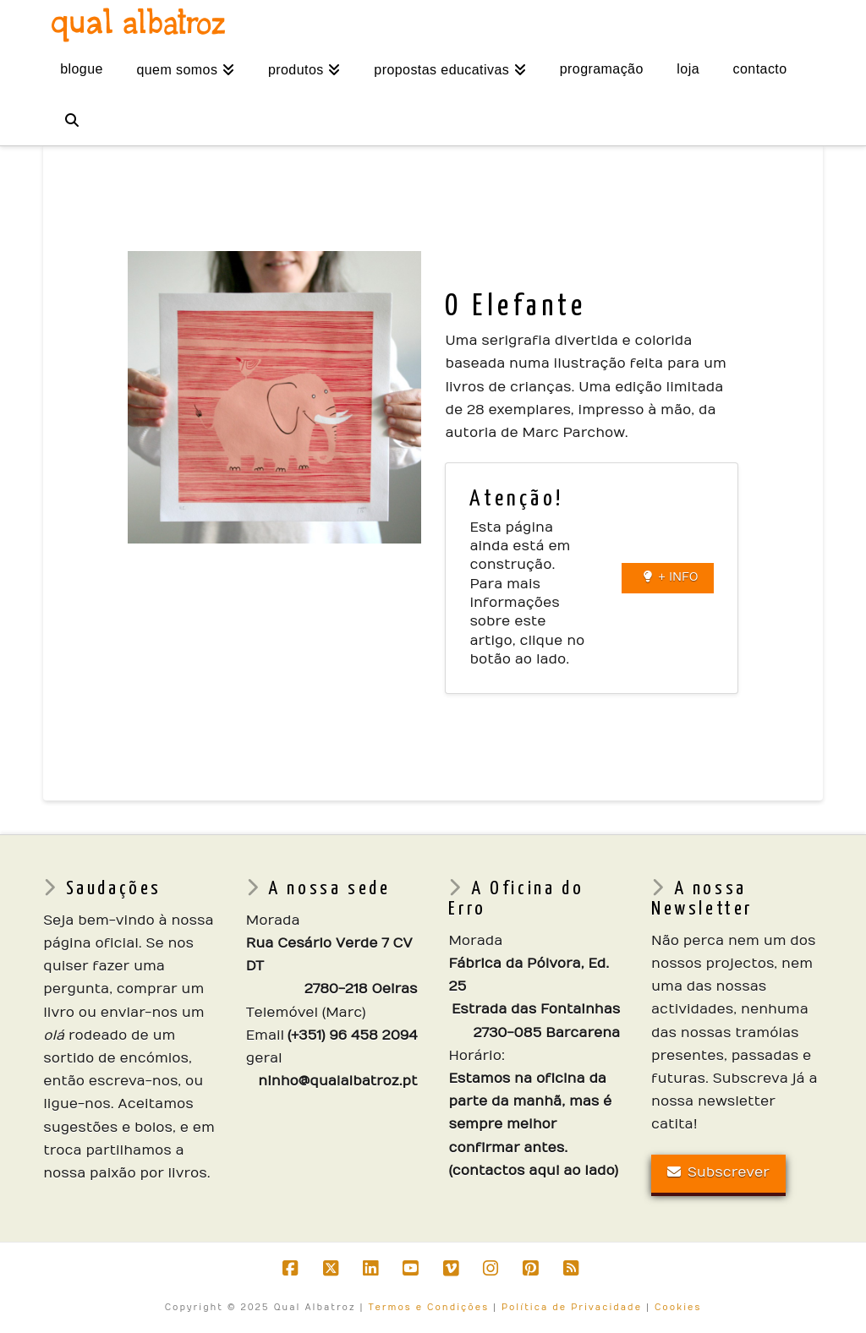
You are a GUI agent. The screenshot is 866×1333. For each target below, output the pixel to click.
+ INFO (671, 577)
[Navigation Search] (71, 120)
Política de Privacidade (572, 1308)
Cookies (678, 1308)
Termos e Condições (428, 1308)
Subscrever (718, 1172)
